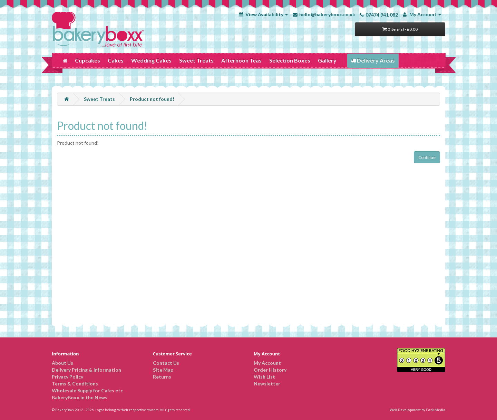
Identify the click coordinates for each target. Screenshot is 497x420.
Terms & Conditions (75, 383)
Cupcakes (87, 60)
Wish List (264, 377)
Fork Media (435, 410)
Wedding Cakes (151, 60)
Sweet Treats (196, 60)
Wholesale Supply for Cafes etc (87, 390)
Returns (162, 377)
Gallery (327, 60)
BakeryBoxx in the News (79, 397)
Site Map (163, 370)
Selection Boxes (289, 60)
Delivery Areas (373, 60)
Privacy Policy (67, 377)
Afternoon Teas (241, 60)
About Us (62, 363)
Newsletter (267, 383)
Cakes (116, 60)
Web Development (405, 410)
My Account (267, 363)
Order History (270, 370)
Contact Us (166, 363)
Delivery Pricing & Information (86, 370)
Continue (427, 157)
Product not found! (152, 99)
